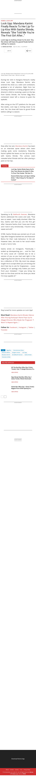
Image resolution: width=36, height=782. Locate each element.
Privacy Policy (27, 769)
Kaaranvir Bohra (6, 352)
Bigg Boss (9, 350)
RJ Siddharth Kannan (17, 354)
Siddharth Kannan (20, 214)
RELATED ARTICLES (8, 362)
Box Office (15, 372)
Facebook (13, 327)
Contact (12, 769)
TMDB (24, 774)
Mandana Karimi (21, 146)
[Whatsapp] (8, 347)
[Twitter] (5, 347)
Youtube (4, 330)
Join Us (8, 51)
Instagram (22, 327)
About (7, 769)
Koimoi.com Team (7, 46)
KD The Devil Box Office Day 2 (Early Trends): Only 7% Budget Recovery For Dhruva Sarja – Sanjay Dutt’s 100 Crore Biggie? (22, 368)
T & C (21, 769)
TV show (13, 774)
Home (3, 21)
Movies (31, 772)
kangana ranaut (16, 352)
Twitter (31, 327)
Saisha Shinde (28, 354)
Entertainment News (18, 350)
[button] (28, 51)
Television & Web (6, 357)
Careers (17, 769)
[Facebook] (2, 347)
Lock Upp (9, 21)
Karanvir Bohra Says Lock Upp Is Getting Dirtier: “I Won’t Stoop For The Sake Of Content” (23, 178)
